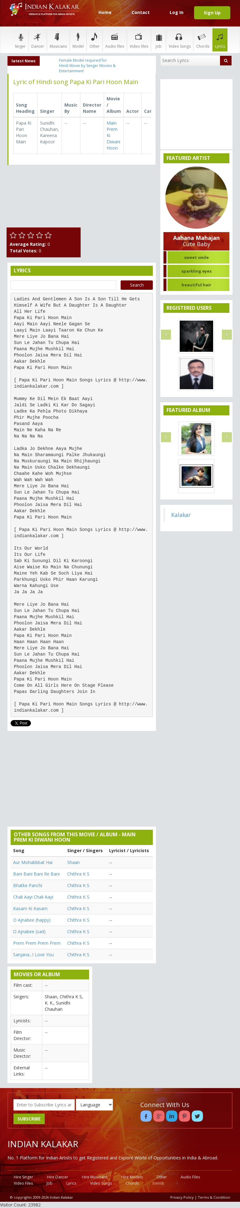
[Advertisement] (120, 201)
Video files (139, 40)
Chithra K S (78, 874)
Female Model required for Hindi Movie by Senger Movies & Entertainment (87, 66)
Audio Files (190, 1177)
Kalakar (181, 514)
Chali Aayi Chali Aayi (33, 897)
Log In (176, 12)
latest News (24, 61)
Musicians (58, 40)
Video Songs (180, 40)
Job (158, 40)
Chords (202, 40)
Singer (20, 40)
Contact (141, 12)
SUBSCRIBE (29, 1119)
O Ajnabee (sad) (29, 931)
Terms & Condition (214, 1197)
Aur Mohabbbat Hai (32, 862)
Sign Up (212, 13)
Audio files (114, 40)
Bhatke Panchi (27, 885)
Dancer (37, 40)
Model (78, 40)
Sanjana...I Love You (33, 954)
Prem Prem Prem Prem (37, 943)
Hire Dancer (57, 1177)
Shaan (73, 862)
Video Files (23, 1183)
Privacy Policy (182, 1197)
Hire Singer (23, 1177)
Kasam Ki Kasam (30, 908)
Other (94, 40)
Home (105, 12)
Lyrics (220, 40)
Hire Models (132, 1177)
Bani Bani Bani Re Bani (36, 874)
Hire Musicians (95, 1177)
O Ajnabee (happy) (32, 920)
